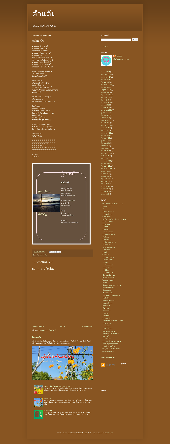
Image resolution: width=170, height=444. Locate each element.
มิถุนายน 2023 (105, 92)
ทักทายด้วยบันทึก (108, 257)
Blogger (110, 433)
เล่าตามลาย (106, 305)
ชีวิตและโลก (106, 249)
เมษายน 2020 (105, 181)
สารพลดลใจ (106, 316)
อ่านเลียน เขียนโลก (108, 346)
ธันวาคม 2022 (105, 107)
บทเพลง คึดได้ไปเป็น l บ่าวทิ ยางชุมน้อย (57, 386)
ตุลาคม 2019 (105, 194)
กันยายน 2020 (105, 174)
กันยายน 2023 (105, 87)
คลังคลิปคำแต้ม (107, 222)
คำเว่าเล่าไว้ (106, 239)
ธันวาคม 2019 (105, 191)
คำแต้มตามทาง (107, 232)
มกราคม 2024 (105, 79)
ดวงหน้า (105, 252)
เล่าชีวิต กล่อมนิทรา (108, 300)
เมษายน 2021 (105, 156)
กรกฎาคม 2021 (106, 148)
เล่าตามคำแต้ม (107, 303)
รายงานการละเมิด (108, 357)
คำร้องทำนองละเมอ (108, 234)
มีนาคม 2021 (105, 158)
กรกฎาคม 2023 (106, 90)
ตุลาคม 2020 (105, 171)
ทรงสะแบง (105, 255)
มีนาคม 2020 (105, 184)
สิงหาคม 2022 (105, 118)
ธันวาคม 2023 (105, 82)
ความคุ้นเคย (48, 410)
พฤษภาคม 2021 (106, 153)
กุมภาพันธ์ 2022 (106, 133)
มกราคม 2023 (105, 105)
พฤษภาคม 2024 (106, 74)
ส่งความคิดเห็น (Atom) (48, 330)
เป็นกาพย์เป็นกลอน (108, 275)
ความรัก (105, 227)
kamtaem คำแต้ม (108, 351)
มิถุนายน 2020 (105, 176)
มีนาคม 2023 (105, 100)
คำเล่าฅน (105, 237)
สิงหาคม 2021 (105, 146)
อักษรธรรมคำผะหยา (109, 331)
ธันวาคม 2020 (105, 166)
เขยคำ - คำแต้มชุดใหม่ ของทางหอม (114, 219)
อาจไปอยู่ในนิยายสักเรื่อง (110, 344)
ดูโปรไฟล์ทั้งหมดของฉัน (121, 59)
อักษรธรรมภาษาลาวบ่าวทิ (110, 333)
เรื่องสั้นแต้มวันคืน (108, 288)
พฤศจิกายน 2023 (106, 85)
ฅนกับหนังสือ (106, 245)
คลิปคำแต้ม (106, 224)
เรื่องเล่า (105, 283)
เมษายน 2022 (105, 128)
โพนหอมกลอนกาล (108, 280)
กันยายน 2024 (105, 72)
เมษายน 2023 (105, 97)
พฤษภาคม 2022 (106, 125)
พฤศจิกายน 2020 (106, 168)
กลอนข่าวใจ (106, 206)
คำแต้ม (44, 14)
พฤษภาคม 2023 (106, 95)
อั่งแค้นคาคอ (106, 339)
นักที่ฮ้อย (105, 262)
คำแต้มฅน (105, 229)
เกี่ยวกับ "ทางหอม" (108, 211)
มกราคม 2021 (105, 163)
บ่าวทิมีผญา (106, 270)
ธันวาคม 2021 (105, 138)
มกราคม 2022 (105, 135)
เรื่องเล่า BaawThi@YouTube (111, 285)
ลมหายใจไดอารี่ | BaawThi (111, 295)
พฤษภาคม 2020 (106, 179)
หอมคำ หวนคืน (107, 328)
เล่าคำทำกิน (106, 298)
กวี (103, 209)
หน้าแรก (62, 327)
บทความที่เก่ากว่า (87, 327)
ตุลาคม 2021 (105, 141)
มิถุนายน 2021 (105, 151)
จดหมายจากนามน (108, 247)
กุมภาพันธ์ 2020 (106, 186)
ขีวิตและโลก (106, 216)
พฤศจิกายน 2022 (106, 110)
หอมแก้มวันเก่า (107, 326)
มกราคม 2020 (105, 189)
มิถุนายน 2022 (105, 123)
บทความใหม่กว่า (38, 327)
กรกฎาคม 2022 (106, 120)
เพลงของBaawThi (108, 278)
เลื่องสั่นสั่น (105, 308)
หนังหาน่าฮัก (106, 323)
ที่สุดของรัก (36, 337)
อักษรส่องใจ (106, 336)
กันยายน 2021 (105, 143)
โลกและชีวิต (43, 255)
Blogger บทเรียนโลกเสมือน (111, 349)
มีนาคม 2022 (105, 130)
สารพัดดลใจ (106, 318)
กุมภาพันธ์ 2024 (106, 77)
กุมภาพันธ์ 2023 (106, 102)
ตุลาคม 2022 (105, 113)
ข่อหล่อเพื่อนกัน (107, 214)
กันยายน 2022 (105, 115)
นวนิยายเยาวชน (107, 260)
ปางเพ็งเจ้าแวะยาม (108, 272)
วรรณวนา (105, 313)
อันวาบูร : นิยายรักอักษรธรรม (111, 341)
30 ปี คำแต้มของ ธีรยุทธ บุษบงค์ (112, 204)
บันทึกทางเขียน (107, 267)
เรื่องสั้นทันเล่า (106, 290)
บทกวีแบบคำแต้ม (108, 265)
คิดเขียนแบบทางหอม (109, 242)
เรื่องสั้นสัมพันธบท (108, 293)
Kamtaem (118, 56)
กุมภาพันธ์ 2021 (106, 161)
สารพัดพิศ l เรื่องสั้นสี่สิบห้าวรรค (112, 321)
